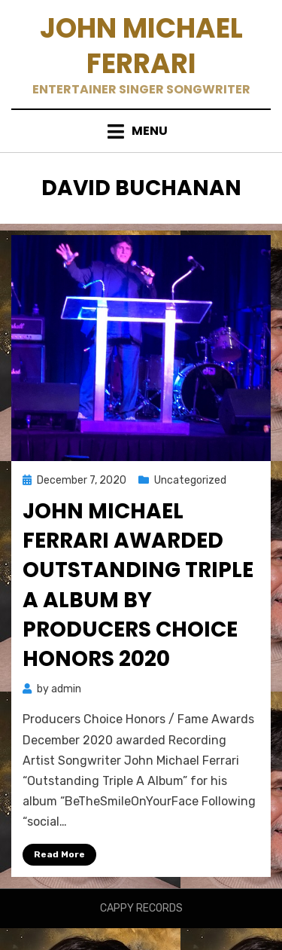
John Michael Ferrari (141, 46)
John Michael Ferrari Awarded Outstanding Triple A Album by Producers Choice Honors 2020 (138, 585)
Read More (59, 854)
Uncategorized (190, 480)
